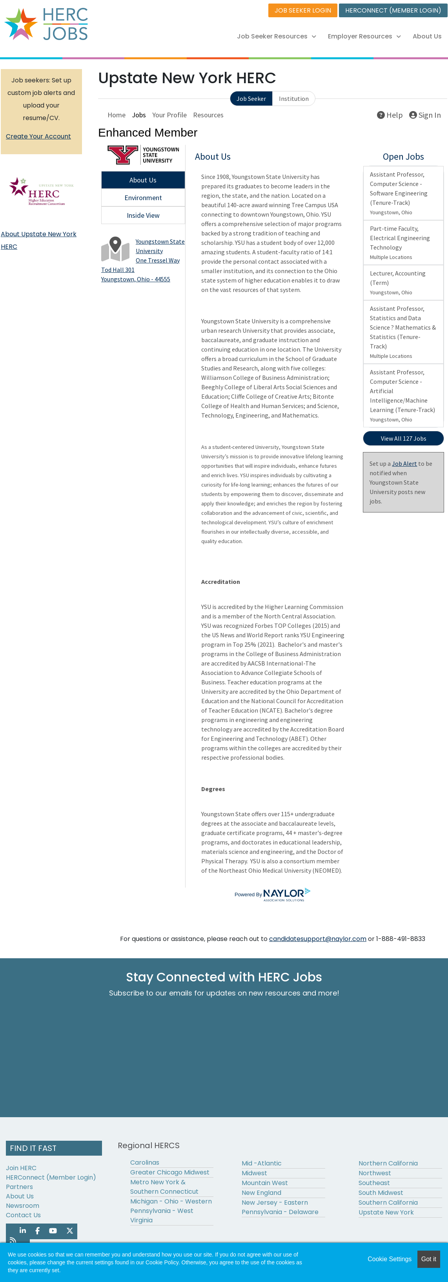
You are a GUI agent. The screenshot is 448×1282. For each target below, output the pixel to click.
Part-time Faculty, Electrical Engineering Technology (400, 242)
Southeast (374, 1182)
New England (261, 1192)
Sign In (425, 115)
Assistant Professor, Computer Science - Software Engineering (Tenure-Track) (399, 193)
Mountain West (265, 1182)
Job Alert (404, 463)
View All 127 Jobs (403, 438)
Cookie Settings (390, 1259)
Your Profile (169, 114)
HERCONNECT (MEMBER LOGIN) (393, 10)
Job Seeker (251, 98)
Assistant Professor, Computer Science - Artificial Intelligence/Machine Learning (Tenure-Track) (402, 395)
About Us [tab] (143, 179)
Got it (428, 1259)
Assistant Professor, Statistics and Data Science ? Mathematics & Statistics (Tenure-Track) (403, 332)
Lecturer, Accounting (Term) (398, 282)
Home (116, 114)
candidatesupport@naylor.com (317, 938)
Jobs (139, 114)
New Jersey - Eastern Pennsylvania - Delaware (280, 1207)
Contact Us (23, 1215)
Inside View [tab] (143, 215)
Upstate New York (386, 1212)
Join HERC (21, 1168)
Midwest (254, 1173)
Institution (294, 98)
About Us (427, 36)
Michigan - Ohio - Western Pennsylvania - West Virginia (171, 1211)
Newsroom (22, 1205)
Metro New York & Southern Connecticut (164, 1187)
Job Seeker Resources (276, 36)
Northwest (375, 1173)
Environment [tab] (143, 197)
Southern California (388, 1202)
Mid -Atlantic (262, 1163)
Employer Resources (364, 36)
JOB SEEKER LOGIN (303, 10)
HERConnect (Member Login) (51, 1177)
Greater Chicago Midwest (169, 1172)
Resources (208, 114)
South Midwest (381, 1192)
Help (390, 115)
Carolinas (144, 1162)
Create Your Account (38, 136)
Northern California (388, 1163)
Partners (19, 1186)
